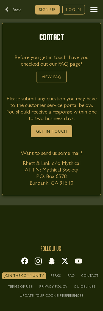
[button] (16, 10)
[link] (47, 9)
